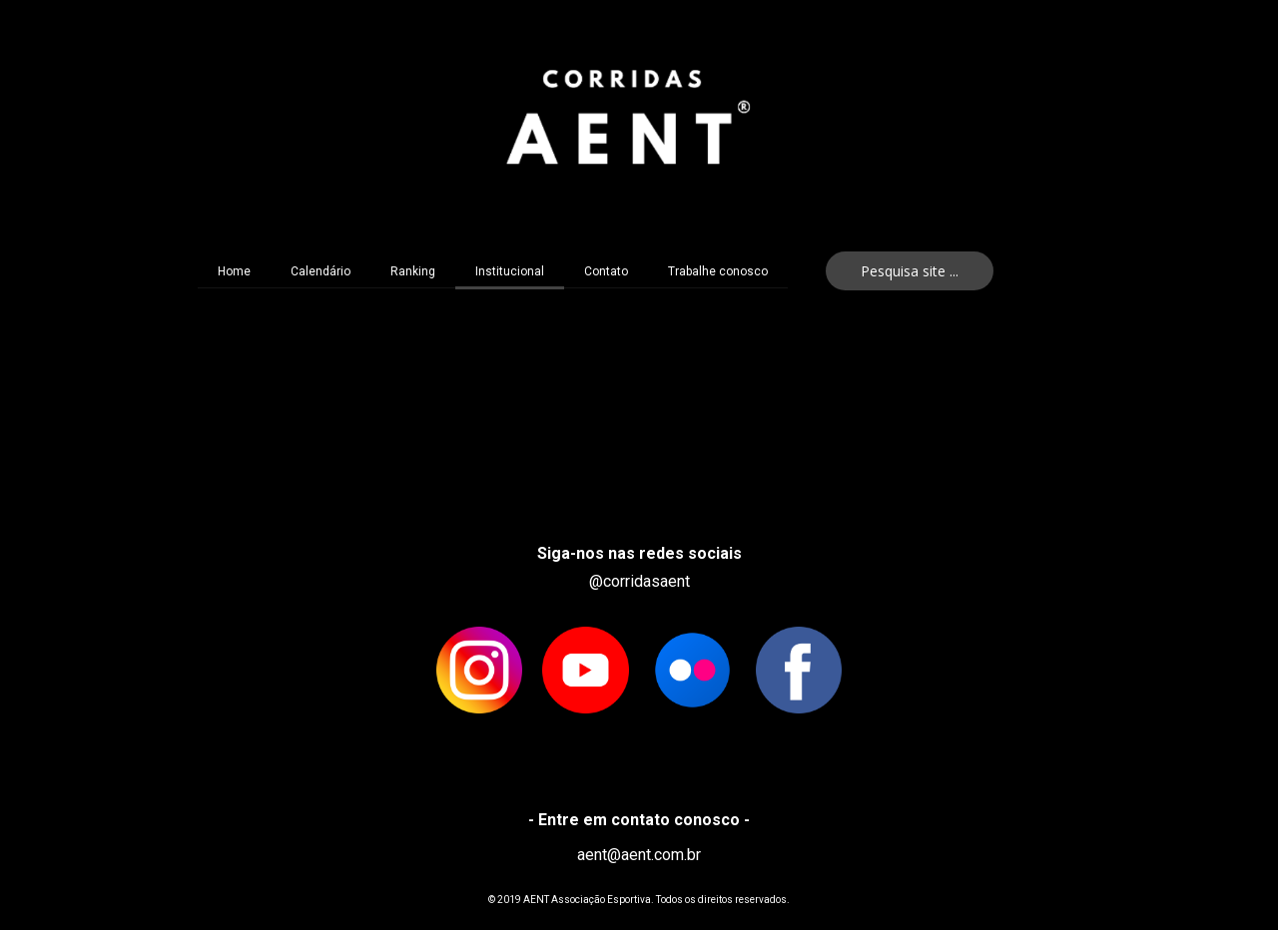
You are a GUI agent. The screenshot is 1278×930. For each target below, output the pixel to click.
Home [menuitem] (234, 271)
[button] (909, 270)
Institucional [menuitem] (509, 271)
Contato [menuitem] (606, 271)
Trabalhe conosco (718, 271)
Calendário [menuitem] (320, 271)
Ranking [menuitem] (412, 271)
